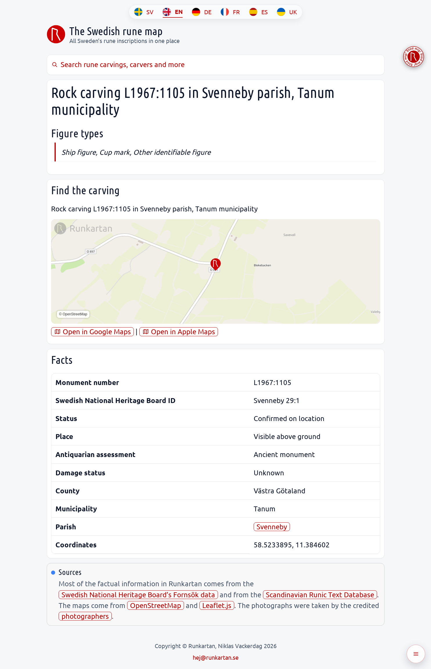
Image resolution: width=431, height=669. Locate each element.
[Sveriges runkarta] (56, 34)
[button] (215, 264)
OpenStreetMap (155, 605)
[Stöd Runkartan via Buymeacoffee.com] (413, 56)
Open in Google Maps (92, 331)
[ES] (258, 12)
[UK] (287, 12)
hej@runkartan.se (216, 657)
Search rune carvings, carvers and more (118, 64)
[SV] (144, 12)
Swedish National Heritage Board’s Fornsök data (138, 594)
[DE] (202, 12)
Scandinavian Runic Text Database (320, 594)
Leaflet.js (216, 605)
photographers (85, 616)
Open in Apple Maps (178, 331)
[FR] (230, 12)
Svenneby (272, 526)
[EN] (172, 12)
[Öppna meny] (416, 654)
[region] (215, 271)
